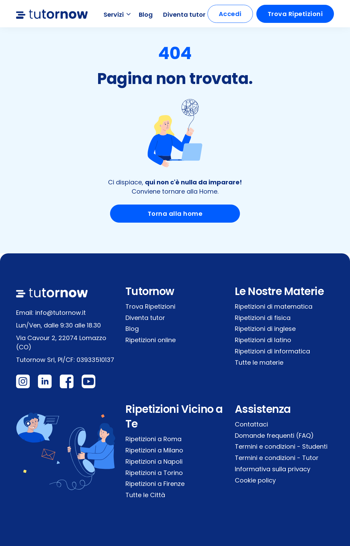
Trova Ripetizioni (295, 14)
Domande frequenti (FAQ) (274, 435)
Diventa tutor (184, 14)
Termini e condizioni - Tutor (277, 457)
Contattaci (251, 424)
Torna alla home (175, 213)
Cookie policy (255, 480)
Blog (146, 14)
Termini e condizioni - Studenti (281, 446)
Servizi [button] (118, 14)
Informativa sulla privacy (272, 469)
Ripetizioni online (150, 340)
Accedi (230, 14)
